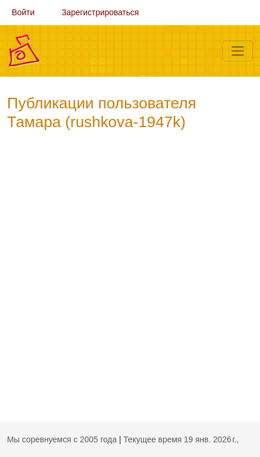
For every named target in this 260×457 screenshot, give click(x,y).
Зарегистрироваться (100, 12)
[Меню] (237, 51)
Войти (23, 12)
